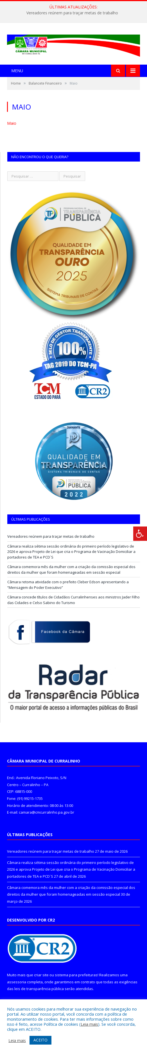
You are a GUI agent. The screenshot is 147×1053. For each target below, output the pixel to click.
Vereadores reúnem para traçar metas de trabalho (72, 12)
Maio (11, 123)
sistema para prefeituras (76, 974)
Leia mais (89, 1024)
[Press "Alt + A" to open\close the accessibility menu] (140, 533)
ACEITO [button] (40, 1040)
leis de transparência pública (39, 988)
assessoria (16, 981)
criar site (41, 974)
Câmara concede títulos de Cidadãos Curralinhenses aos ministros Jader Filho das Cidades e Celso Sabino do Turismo (73, 599)
